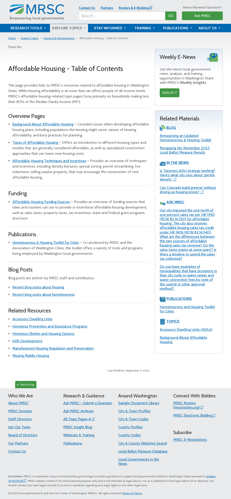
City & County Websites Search (142, 443)
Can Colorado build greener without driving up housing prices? (188, 189)
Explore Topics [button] (67, 28)
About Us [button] (208, 28)
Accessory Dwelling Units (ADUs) (186, 329)
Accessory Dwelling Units (32, 319)
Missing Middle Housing (30, 355)
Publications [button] (176, 28)
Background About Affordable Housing (42, 124)
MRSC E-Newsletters (190, 439)
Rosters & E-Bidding (134, 8)
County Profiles (130, 427)
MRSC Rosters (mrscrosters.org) (186, 405)
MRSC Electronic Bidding (192, 415)
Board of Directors (22, 435)
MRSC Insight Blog (77, 427)
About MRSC (18, 403)
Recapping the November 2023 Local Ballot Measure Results (184, 150)
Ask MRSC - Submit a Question (87, 403)
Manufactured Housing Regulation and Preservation (53, 348)
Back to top (25, 384)
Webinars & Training (78, 435)
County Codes (129, 435)
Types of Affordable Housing (35, 142)
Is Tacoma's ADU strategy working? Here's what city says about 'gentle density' (187, 175)
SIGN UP (167, 93)
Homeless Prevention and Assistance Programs (49, 326)
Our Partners (18, 443)
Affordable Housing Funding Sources (41, 202)
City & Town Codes (133, 419)
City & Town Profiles (134, 411)
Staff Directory (20, 419)
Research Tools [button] (27, 28)
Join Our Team (19, 427)
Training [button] (143, 28)
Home (12, 38)
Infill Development (27, 341)
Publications (72, 443)
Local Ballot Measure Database (143, 451)
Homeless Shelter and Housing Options (43, 333)
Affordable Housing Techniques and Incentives (49, 161)
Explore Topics (29, 38)
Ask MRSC (202, 16)
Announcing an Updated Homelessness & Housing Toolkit (185, 137)
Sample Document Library (138, 403)
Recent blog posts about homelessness (43, 294)
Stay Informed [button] (108, 28)
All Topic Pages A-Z (79, 419)
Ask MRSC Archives (78, 411)
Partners (107, 8)
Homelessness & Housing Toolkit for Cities (45, 242)
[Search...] (122, 15)
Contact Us (87, 8)
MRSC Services (20, 411)
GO (170, 16)
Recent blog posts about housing (38, 287)
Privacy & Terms (132, 493)
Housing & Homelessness (59, 38)
